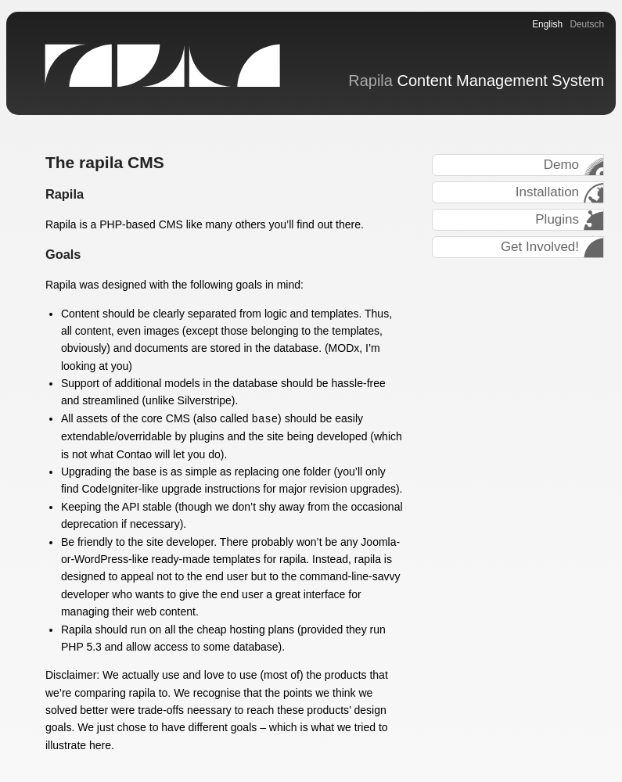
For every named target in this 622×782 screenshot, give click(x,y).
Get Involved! (540, 246)
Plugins (557, 219)
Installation (547, 192)
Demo (561, 164)
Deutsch (587, 24)
